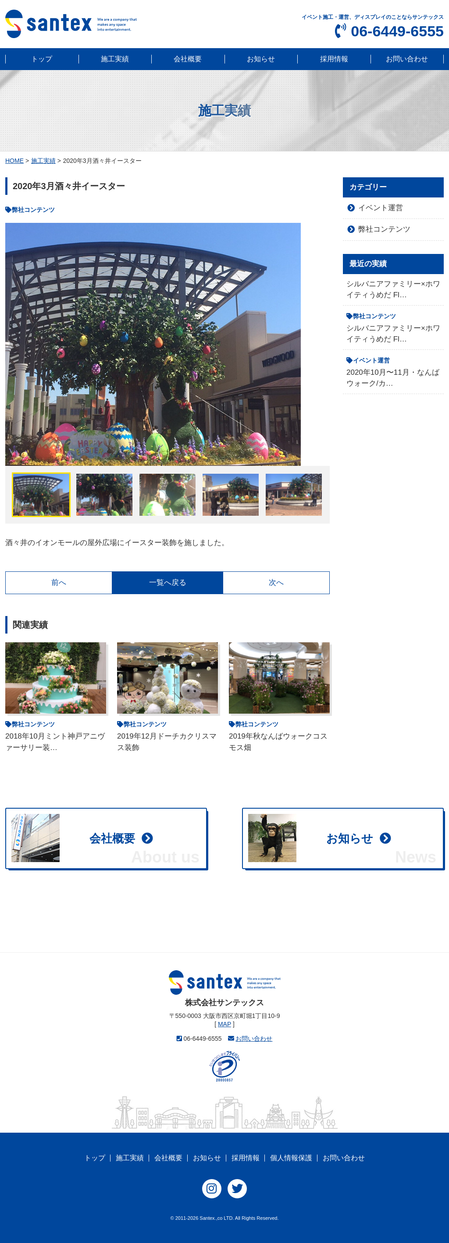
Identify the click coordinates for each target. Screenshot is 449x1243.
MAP (224, 1024)
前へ (58, 582)
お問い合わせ (407, 59)
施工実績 (115, 59)
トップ (41, 59)
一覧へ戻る (167, 582)
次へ (276, 582)
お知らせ (261, 59)
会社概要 (188, 59)
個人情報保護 (291, 1158)
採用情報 (334, 59)
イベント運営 (380, 208)
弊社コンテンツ (384, 229)
